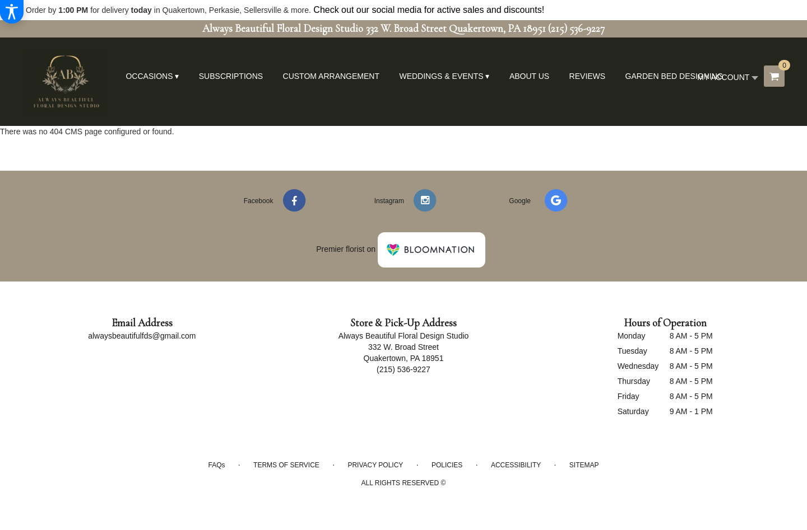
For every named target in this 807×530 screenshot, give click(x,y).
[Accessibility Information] (12, 12)
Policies (447, 465)
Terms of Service (286, 465)
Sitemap (584, 465)
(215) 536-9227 (576, 28)
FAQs (216, 465)
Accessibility (516, 465)
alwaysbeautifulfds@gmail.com (142, 335)
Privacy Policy (375, 465)
